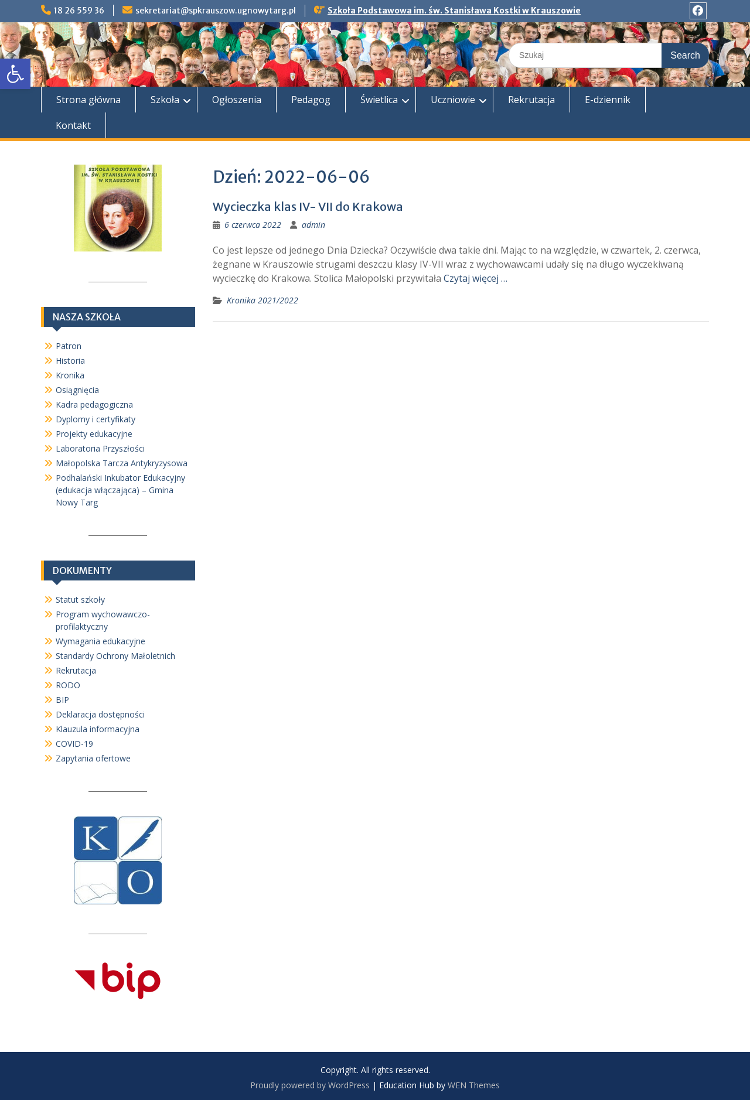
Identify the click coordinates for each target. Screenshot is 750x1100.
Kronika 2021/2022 (262, 300)
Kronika (70, 375)
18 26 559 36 (79, 10)
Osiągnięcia (77, 389)
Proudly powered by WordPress (310, 1085)
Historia (70, 360)
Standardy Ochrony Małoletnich (115, 655)
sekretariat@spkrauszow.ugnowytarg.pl (215, 10)
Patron (68, 345)
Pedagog (310, 99)
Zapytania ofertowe (93, 758)
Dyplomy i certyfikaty (95, 419)
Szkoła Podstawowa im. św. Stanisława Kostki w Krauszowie (454, 10)
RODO (68, 685)
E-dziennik (607, 99)
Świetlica (379, 99)
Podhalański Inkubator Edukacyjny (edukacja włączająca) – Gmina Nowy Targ (120, 490)
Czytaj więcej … (475, 278)
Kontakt (73, 125)
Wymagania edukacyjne (100, 641)
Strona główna (88, 99)
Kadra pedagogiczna (94, 404)
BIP (62, 699)
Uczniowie (453, 99)
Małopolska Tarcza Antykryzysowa (122, 463)
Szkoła (165, 99)
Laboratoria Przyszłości (100, 448)
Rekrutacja (531, 99)
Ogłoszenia (236, 99)
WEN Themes (474, 1085)
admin (313, 224)
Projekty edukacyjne (94, 433)
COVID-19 (74, 743)
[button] (15, 74)
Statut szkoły (80, 599)
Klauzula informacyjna (97, 729)
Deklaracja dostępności (100, 714)
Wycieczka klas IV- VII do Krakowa (308, 206)
